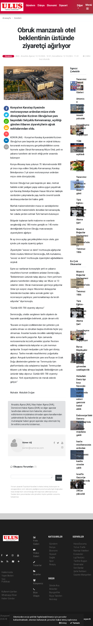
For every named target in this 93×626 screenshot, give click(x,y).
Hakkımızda (7, 572)
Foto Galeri (36, 540)
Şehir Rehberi (80, 571)
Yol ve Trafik (79, 547)
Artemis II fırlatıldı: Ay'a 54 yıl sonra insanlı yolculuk (80, 109)
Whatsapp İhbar (9, 595)
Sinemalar (78, 564)
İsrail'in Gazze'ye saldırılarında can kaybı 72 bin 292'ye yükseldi (83, 484)
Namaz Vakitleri (81, 550)
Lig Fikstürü (79, 557)
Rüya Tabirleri (55, 596)
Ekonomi (52, 5)
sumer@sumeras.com (33, 448)
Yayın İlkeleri (7, 575)
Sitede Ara (54, 585)
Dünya (41, 5)
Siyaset (63, 5)
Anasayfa (6, 18)
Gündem (30, 5)
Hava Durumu (80, 544)
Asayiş (52, 564)
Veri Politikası (6, 580)
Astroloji (53, 599)
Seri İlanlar (79, 568)
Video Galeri (36, 553)
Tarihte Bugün (80, 561)
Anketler (53, 589)
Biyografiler (54, 592)
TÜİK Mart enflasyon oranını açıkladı (81, 148)
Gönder (59, 478)
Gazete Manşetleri (82, 574)
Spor (51, 561)
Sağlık (52, 557)
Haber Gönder (8, 598)
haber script (5, 622)
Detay (63, 623)
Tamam (75, 623)
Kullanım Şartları (9, 591)
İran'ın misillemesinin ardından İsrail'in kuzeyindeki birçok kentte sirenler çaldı (83, 454)
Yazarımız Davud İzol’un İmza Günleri (81, 86)
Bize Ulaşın (36, 592)
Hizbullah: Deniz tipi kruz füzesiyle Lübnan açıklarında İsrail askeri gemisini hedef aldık (82, 392)
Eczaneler (78, 554)
